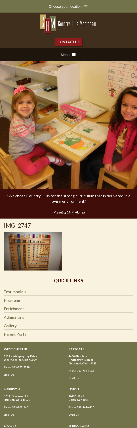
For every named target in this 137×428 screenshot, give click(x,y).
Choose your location (65, 7)
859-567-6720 (85, 407)
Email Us (9, 374)
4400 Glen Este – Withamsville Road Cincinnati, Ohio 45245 (82, 360)
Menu (65, 55)
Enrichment (14, 308)
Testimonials (15, 291)
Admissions (14, 317)
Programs (12, 300)
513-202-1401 (21, 407)
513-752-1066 (85, 370)
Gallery (10, 325)
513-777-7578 (21, 367)
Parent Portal (15, 334)
